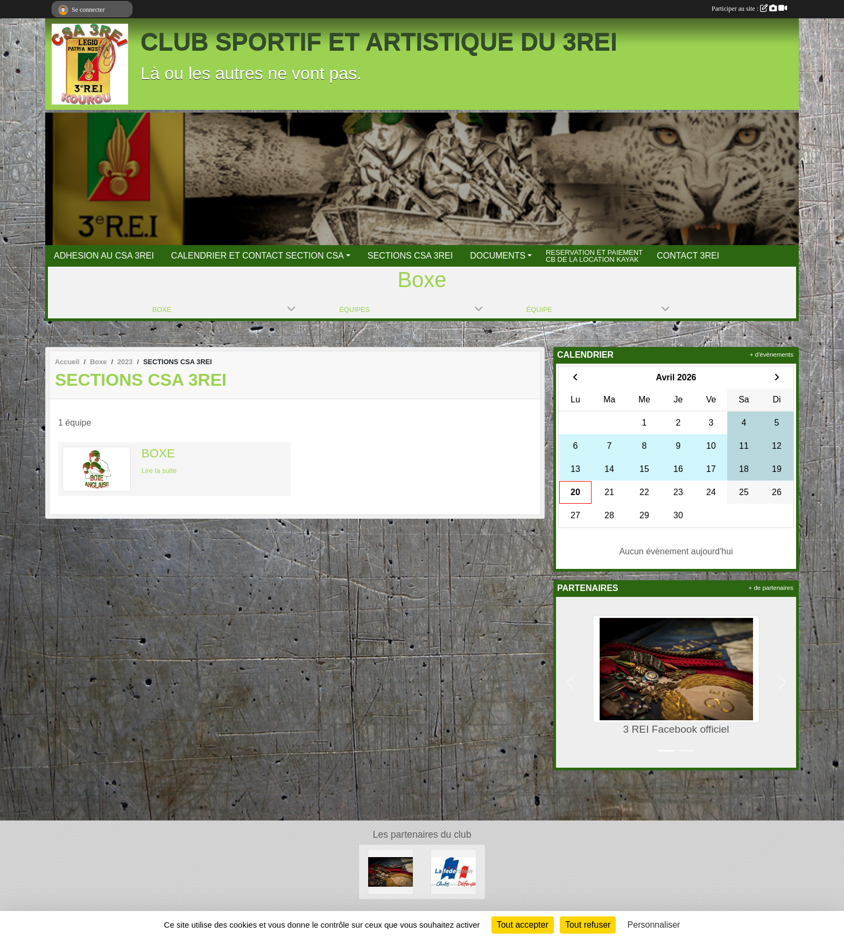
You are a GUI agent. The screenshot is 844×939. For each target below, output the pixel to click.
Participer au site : (749, 8)
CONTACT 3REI (688, 255)
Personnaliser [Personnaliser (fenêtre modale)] (654, 924)
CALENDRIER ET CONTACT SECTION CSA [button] (257, 255)
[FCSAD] (453, 871)
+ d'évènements (771, 354)
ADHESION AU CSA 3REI (104, 255)
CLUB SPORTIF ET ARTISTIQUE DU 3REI (378, 41)
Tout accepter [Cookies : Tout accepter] (522, 924)
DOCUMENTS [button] (497, 255)
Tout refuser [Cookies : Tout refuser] (587, 924)
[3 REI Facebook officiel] (390, 871)
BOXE (158, 453)
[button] (570, 682)
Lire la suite (159, 471)
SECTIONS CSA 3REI (410, 255)
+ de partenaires (771, 588)
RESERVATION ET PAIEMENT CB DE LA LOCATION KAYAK (594, 255)
